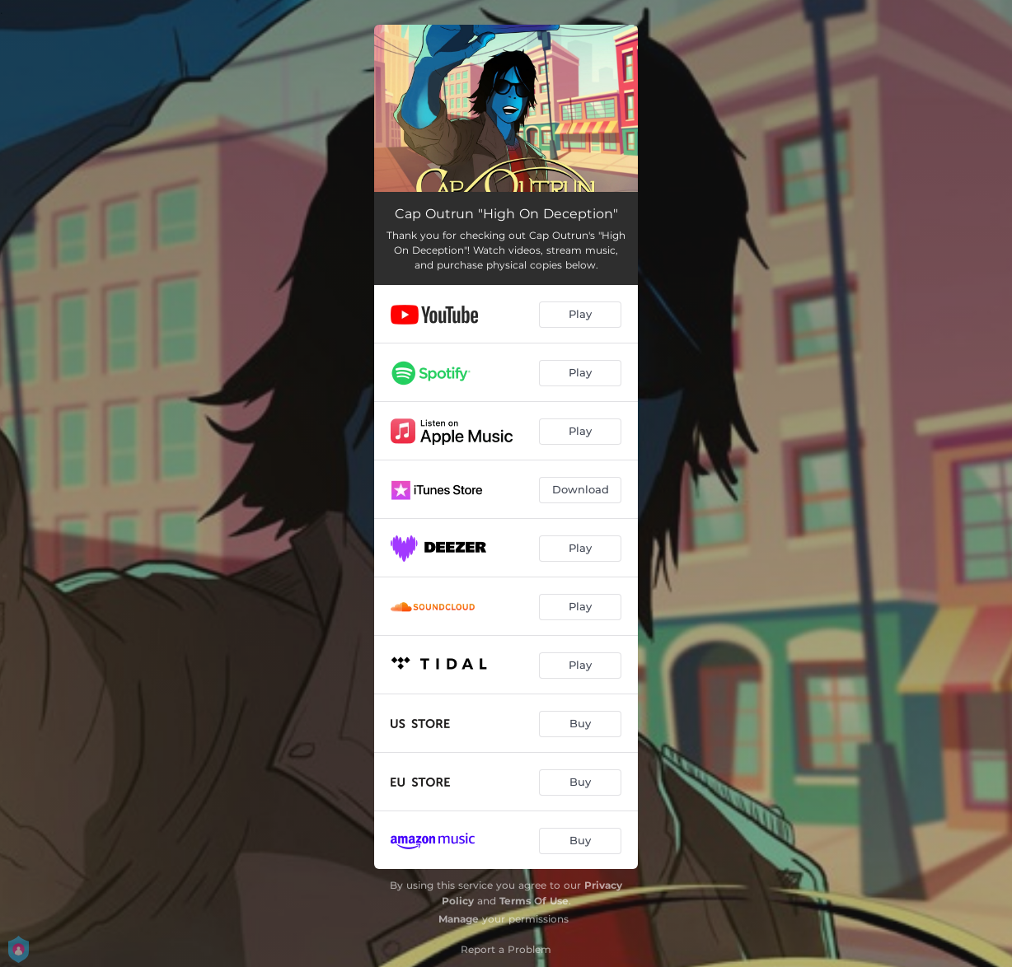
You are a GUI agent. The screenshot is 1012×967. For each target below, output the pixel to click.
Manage (458, 919)
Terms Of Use (534, 901)
